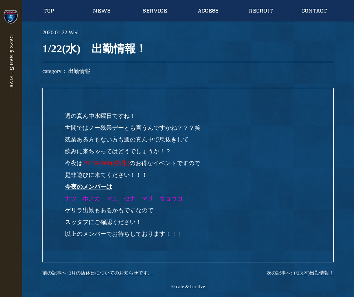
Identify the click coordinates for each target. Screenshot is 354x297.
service (155, 10)
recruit (261, 10)
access (208, 10)
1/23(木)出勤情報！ (313, 273)
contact (314, 10)
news (102, 10)
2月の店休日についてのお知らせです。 (111, 273)
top (49, 10)
